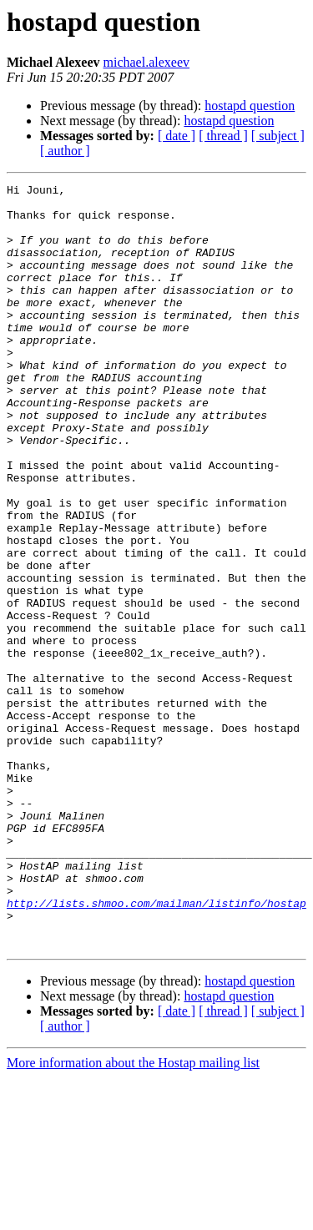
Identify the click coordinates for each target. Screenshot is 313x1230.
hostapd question (249, 105)
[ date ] (176, 136)
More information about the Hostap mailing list (133, 1215)
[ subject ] (278, 136)
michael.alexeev (146, 62)
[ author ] (65, 151)
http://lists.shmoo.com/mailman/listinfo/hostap (156, 1048)
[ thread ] (223, 136)
